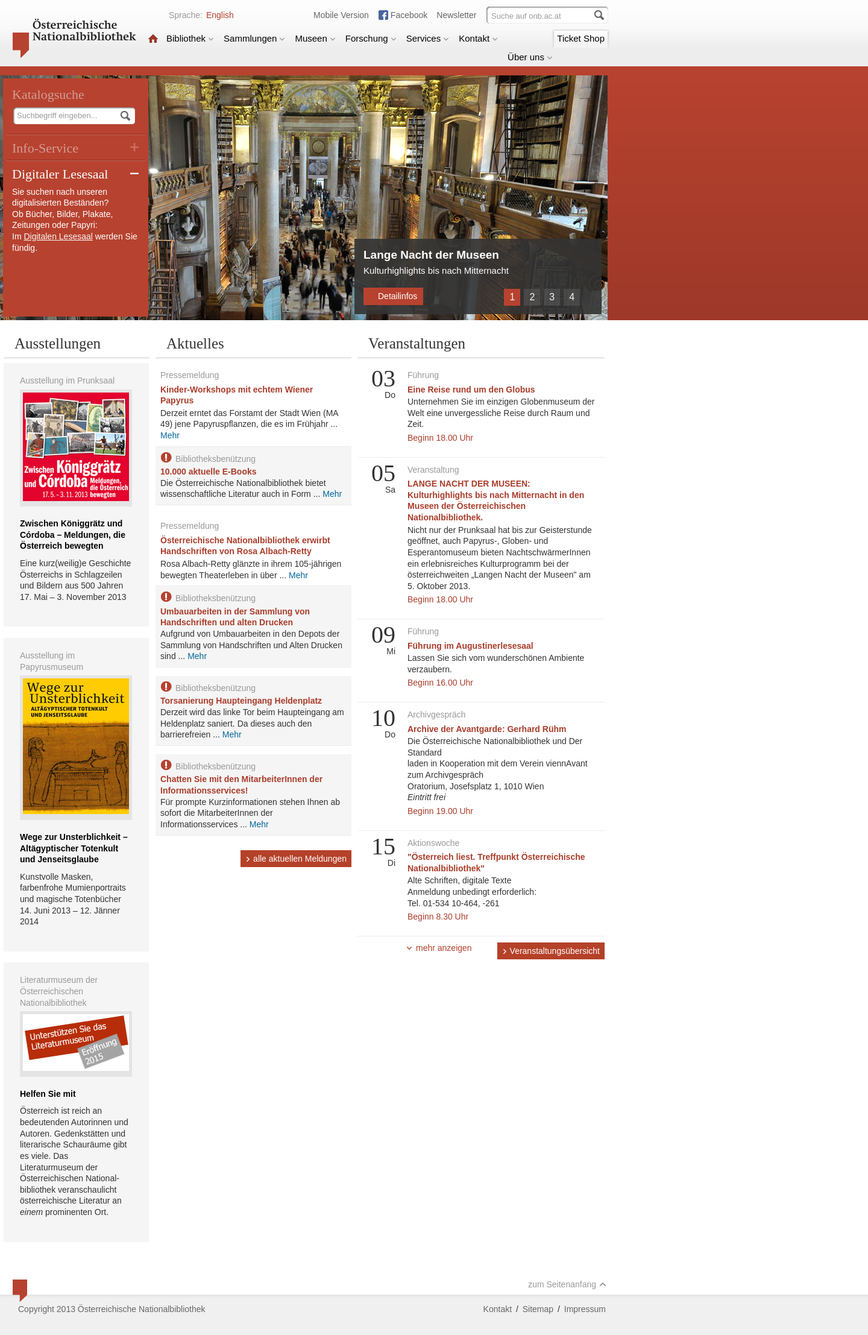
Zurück (494, 296)
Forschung (371, 38)
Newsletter (456, 15)
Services (428, 38)
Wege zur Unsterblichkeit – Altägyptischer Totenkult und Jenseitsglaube (74, 848)
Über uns (530, 57)
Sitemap (538, 1309)
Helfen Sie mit (48, 1094)
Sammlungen (254, 38)
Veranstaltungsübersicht (551, 951)
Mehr (170, 435)
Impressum (585, 1309)
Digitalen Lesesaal (58, 236)
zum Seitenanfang (567, 1284)
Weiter (590, 296)
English (220, 15)
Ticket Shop (581, 38)
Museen (315, 38)
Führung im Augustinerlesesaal (470, 646)
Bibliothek (190, 38)
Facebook (409, 15)
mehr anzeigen (439, 948)
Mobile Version (341, 15)
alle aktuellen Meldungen (296, 858)
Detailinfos (393, 296)
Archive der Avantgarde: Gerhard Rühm (486, 729)
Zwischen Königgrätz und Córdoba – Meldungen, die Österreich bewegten (72, 535)
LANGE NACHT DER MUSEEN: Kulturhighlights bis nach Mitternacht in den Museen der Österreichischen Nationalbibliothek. (495, 500)
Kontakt (478, 38)
